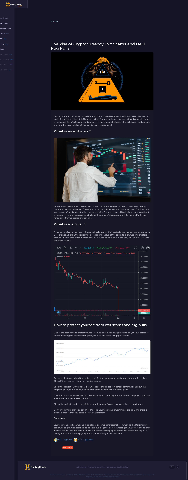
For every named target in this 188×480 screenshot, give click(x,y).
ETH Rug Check (89, 437)
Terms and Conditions (102, 465)
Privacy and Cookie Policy (123, 465)
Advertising (86, 465)
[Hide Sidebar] (31, 4)
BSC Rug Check (69, 437)
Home (60, 21)
